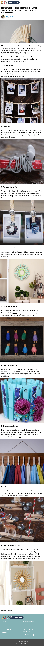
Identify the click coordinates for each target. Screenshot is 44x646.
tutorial (3, 135)
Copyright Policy (26, 631)
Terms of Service (27, 625)
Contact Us (4, 634)
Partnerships (5, 632)
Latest (3, 625)
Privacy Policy (26, 627)
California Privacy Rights (28, 629)
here (23, 76)
